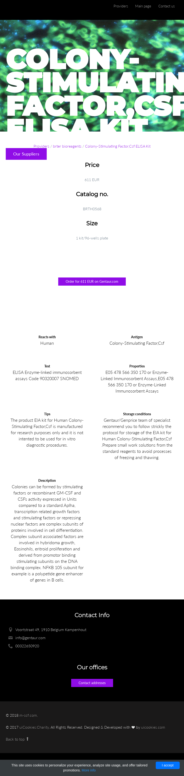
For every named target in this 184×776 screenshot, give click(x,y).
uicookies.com (153, 727)
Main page (143, 6)
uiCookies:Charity (34, 727)
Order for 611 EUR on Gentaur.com (92, 281)
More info (89, 770)
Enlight (28, 10)
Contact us (166, 6)
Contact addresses (92, 683)
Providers (121, 6)
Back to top (17, 739)
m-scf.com (28, 715)
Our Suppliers (26, 153)
